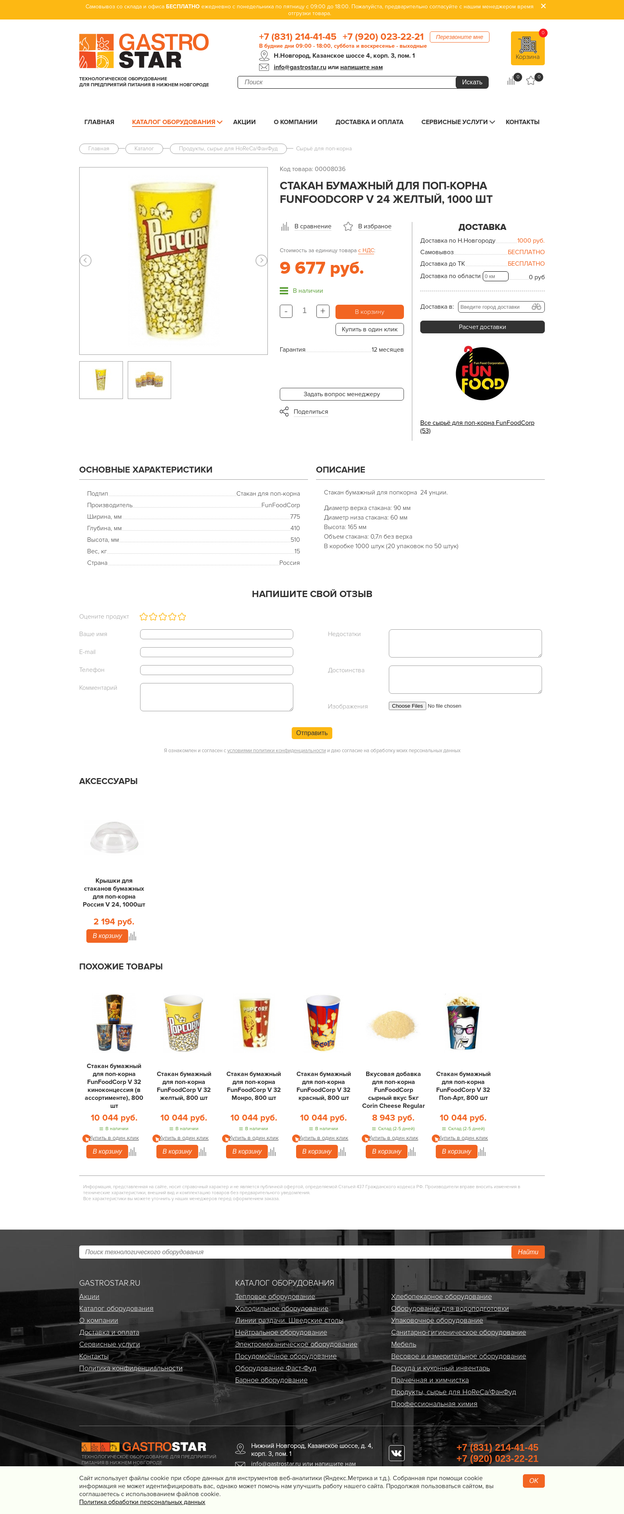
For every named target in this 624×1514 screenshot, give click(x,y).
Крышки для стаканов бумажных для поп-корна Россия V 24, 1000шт (114, 893)
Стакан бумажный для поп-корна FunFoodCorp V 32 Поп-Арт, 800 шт (463, 1086)
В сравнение (313, 226)
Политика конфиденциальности (131, 1368)
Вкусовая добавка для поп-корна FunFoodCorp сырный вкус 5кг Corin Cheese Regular (393, 1090)
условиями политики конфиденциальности (276, 750)
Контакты (523, 122)
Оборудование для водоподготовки (450, 1308)
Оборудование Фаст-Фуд (275, 1368)
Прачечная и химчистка (430, 1380)
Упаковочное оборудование (437, 1320)
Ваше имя (93, 634)
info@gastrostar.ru (300, 67)
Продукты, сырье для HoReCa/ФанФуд (453, 1392)
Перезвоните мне (460, 37)
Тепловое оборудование (275, 1296)
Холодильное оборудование (281, 1308)
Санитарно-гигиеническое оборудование (458, 1332)
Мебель (403, 1344)
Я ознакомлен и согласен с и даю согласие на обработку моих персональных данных (312, 750)
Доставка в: (437, 307)
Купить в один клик (370, 329)
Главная (99, 122)
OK (533, 1480)
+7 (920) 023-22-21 (383, 37)
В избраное (375, 226)
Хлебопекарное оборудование (441, 1296)
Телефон (92, 670)
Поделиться (311, 412)
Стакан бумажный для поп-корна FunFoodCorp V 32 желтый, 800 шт (184, 1086)
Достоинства (346, 670)
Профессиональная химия (434, 1403)
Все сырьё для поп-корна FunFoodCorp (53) (477, 427)
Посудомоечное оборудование (286, 1356)
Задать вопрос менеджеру (342, 394)
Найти (528, 1252)
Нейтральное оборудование (281, 1332)
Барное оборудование (271, 1380)
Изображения (348, 706)
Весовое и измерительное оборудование (458, 1356)
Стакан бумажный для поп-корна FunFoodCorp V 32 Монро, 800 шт (253, 1086)
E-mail (87, 652)
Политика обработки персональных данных (142, 1502)
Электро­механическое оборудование (296, 1344)
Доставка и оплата (369, 122)
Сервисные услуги (454, 122)
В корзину (369, 312)
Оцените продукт (104, 617)
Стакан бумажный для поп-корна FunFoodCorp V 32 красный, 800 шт (323, 1086)
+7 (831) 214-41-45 (298, 37)
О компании (296, 122)
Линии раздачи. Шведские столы (289, 1320)
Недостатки (344, 634)
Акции (244, 122)
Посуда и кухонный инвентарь (440, 1368)
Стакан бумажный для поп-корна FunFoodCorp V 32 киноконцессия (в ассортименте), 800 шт (114, 1086)
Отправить (312, 733)
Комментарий (98, 688)
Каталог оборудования (173, 122)
